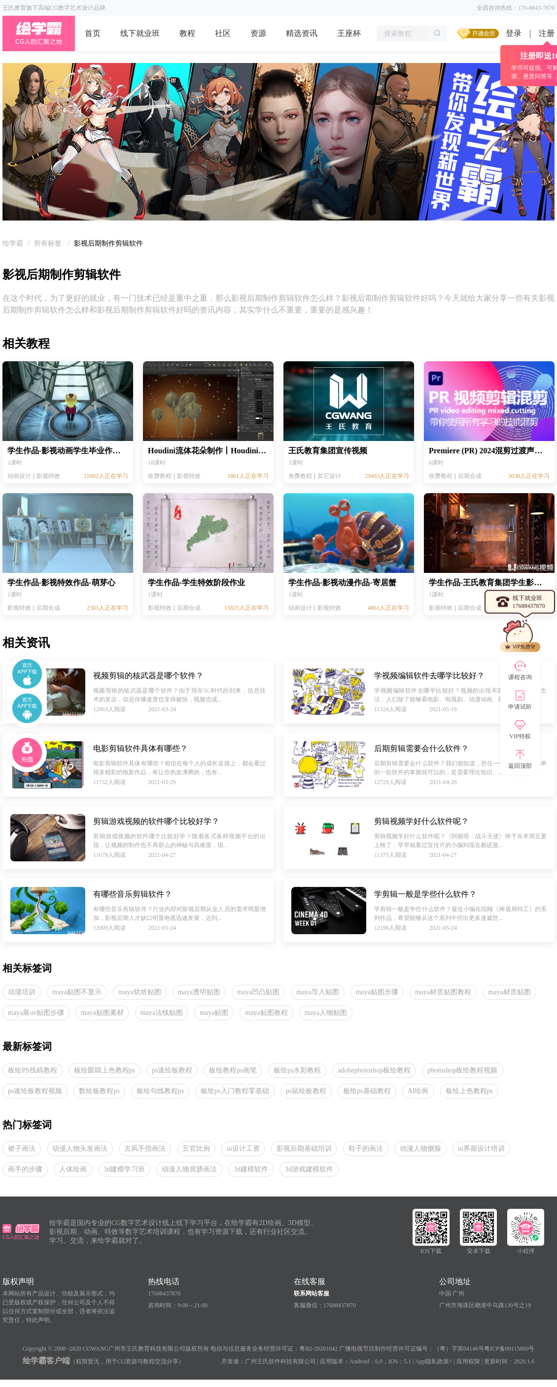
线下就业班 (140, 33)
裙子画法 (21, 1148)
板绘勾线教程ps (160, 1091)
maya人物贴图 (326, 1012)
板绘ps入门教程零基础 (235, 1091)
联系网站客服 (311, 1293)
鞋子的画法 (365, 1148)
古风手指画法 (145, 1148)
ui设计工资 (243, 1148)
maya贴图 (214, 1012)
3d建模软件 (251, 1169)
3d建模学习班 (124, 1169)
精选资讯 (301, 33)
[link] (12, 243)
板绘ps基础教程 (366, 1091)
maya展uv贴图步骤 (36, 1012)
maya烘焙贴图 (139, 992)
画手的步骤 (25, 1169)
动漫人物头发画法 (79, 1148)
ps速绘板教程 (172, 1070)
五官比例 (196, 1148)
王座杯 (349, 33)
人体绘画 (73, 1169)
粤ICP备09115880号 (509, 1348)
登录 (514, 33)
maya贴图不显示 (77, 992)
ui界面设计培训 (481, 1148)
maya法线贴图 (161, 1012)
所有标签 (49, 243)
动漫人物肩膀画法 (189, 1169)
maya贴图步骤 (377, 992)
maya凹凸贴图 (258, 992)
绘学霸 (12, 243)
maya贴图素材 (102, 1012)
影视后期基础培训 (304, 1148)
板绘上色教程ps (469, 1091)
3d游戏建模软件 (309, 1169)
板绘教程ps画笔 (232, 1070)
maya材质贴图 (509, 992)
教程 (187, 33)
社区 (223, 33)
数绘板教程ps (99, 1091)
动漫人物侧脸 (420, 1148)
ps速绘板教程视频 (35, 1091)
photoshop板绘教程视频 (462, 1070)
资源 (258, 33)
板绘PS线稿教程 (32, 1070)
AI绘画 (418, 1091)
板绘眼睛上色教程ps (104, 1070)
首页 (93, 33)
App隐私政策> (433, 1361)
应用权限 (468, 1361)
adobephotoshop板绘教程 (374, 1070)
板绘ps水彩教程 (297, 1070)
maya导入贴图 (317, 992)
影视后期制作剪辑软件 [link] (108, 243)
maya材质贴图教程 (443, 992)
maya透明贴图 (199, 992)
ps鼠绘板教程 (306, 1091)
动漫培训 (21, 992)
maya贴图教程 (266, 1012)
